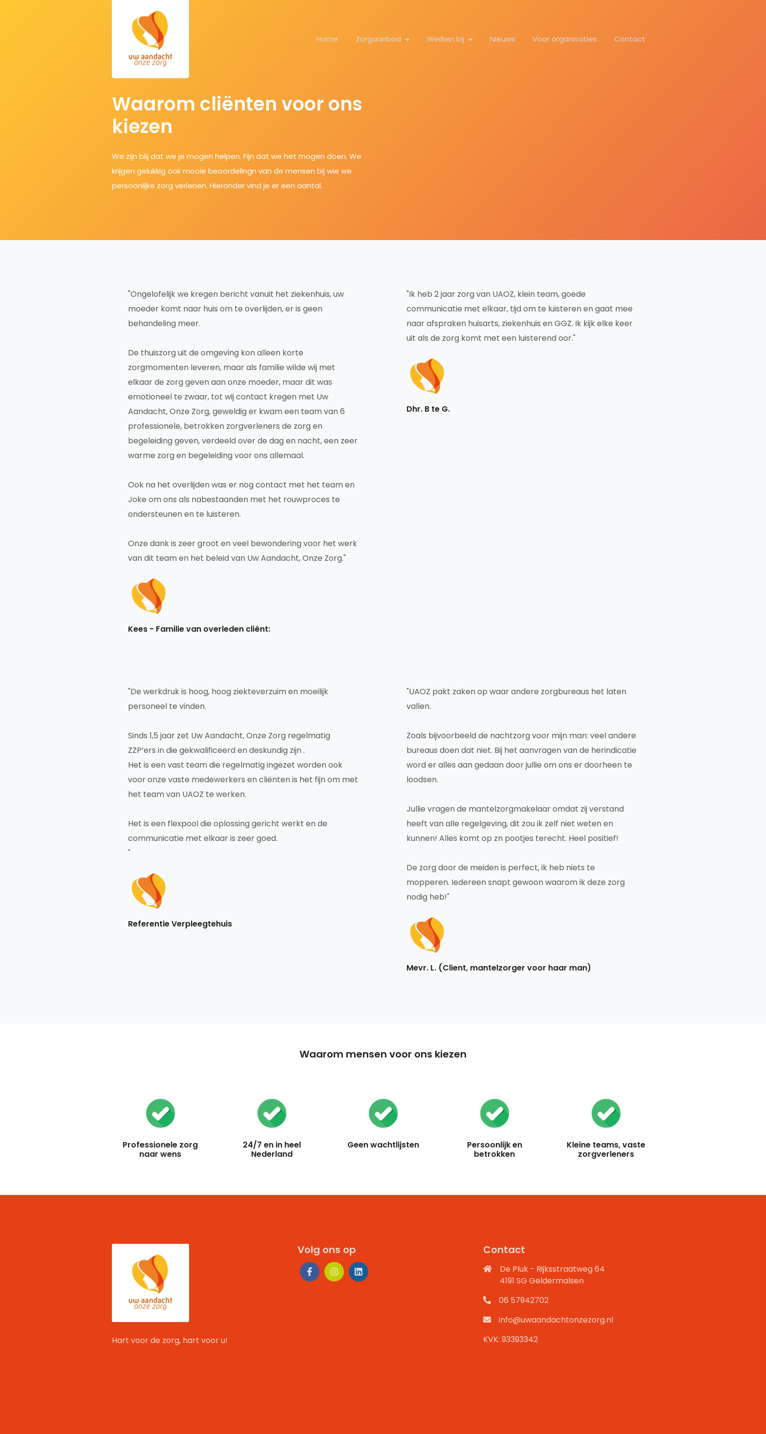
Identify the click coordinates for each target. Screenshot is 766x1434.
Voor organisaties (564, 39)
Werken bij (446, 39)
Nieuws (502, 39)
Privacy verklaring (251, 1422)
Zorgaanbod (379, 39)
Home (327, 39)
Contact (629, 39)
